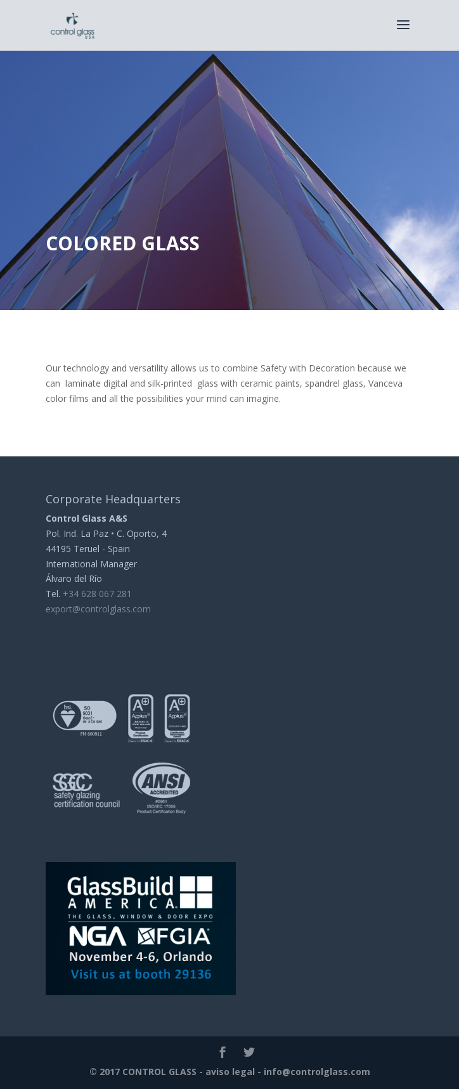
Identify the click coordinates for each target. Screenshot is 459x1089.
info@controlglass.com (317, 1072)
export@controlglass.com (98, 609)
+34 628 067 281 (97, 594)
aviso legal (230, 1072)
